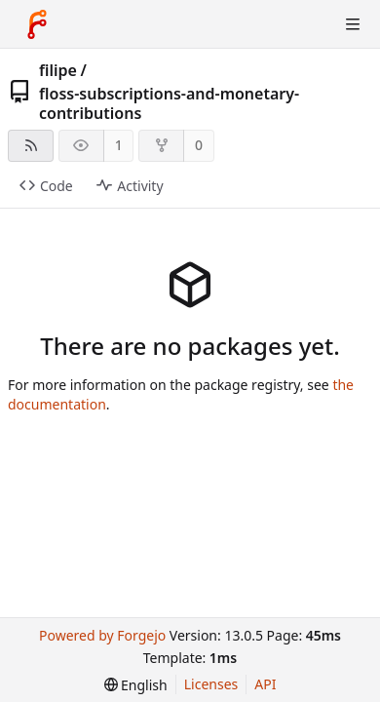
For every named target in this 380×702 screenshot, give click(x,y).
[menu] (136, 685)
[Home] (37, 24)
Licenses (211, 684)
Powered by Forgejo (102, 635)
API (265, 684)
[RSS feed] (31, 146)
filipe (58, 70)
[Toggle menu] (352, 24)
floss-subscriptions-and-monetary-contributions (169, 103)
